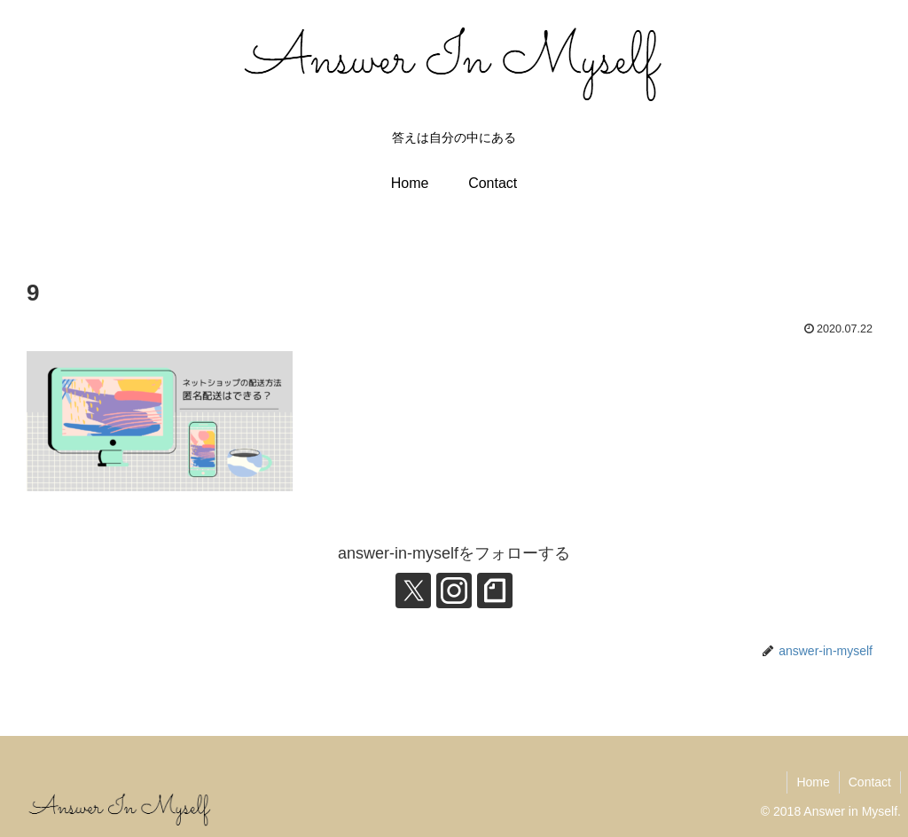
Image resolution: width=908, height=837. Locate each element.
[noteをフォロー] (495, 590)
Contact (870, 782)
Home (812, 782)
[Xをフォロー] (413, 590)
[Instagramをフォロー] (454, 590)
